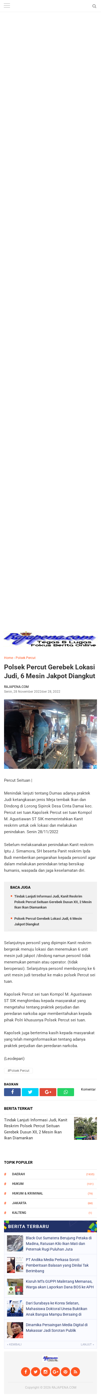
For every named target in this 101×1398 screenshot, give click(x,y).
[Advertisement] (50, 50)
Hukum (18, 1184)
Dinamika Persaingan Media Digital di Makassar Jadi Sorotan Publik (57, 1328)
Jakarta (19, 1203)
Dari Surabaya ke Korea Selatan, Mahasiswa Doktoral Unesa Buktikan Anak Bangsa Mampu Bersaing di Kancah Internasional (56, 1309)
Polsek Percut (26, 658)
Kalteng (19, 1213)
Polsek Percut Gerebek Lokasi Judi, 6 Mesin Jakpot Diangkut (49, 671)
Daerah (18, 1174)
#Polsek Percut (18, 1071)
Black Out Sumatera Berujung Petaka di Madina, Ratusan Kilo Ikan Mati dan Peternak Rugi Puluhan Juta (59, 1243)
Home (8, 658)
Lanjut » (87, 1344)
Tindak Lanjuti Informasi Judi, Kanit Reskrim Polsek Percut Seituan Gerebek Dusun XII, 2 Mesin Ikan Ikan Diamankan (53, 902)
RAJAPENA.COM (64, 1387)
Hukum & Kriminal (27, 1193)
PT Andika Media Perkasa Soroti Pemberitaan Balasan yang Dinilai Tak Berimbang (57, 1265)
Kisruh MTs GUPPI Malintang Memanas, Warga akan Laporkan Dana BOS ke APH (60, 1284)
